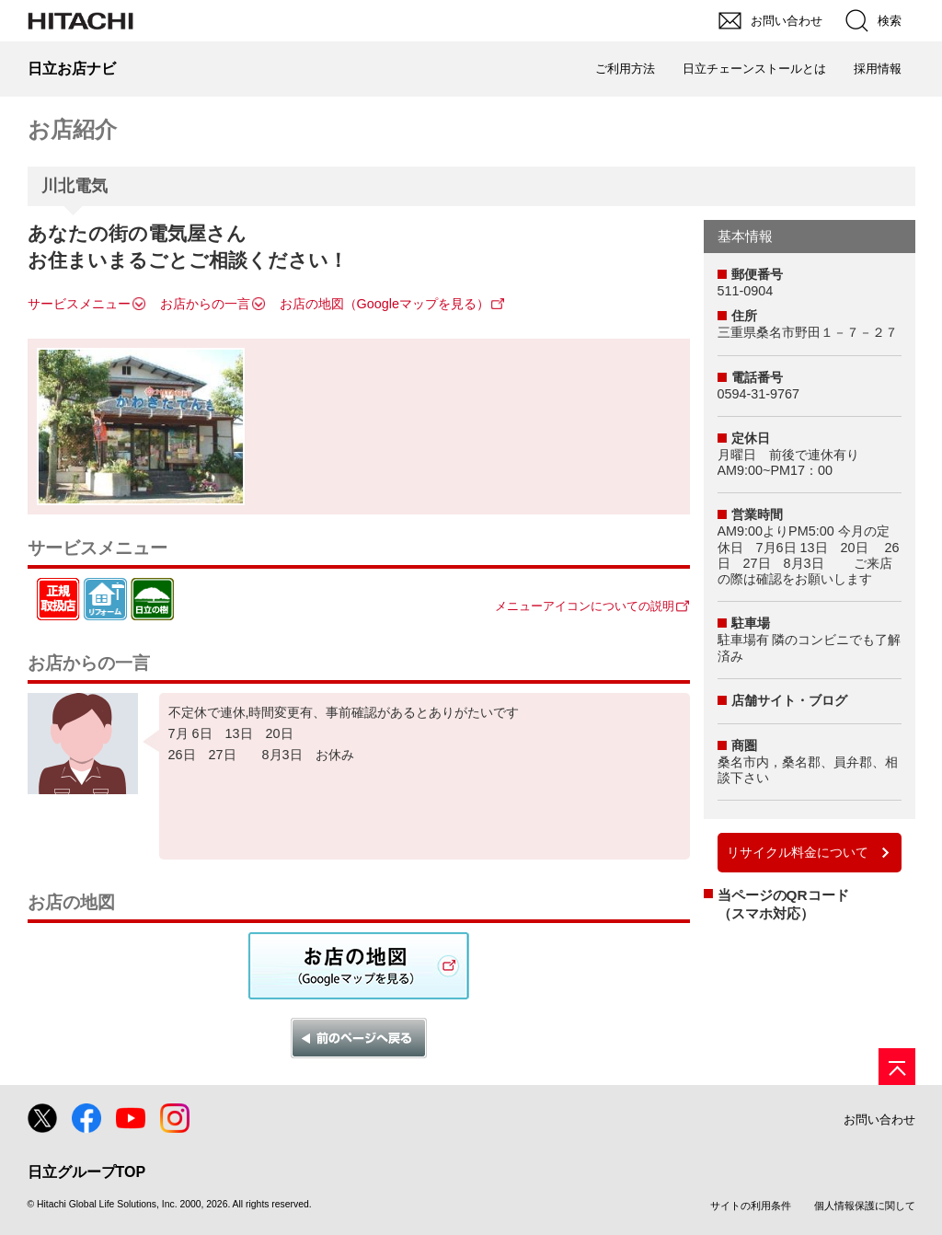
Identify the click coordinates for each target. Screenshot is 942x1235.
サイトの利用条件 (750, 1205)
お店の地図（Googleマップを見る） (384, 303)
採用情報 (878, 68)
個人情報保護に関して (864, 1205)
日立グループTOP (87, 1172)
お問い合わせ (879, 1119)
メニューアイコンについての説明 (584, 606)
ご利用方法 (625, 68)
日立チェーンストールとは (754, 68)
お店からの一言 (205, 303)
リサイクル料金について (797, 852)
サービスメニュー (79, 303)
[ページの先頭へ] (897, 1066)
